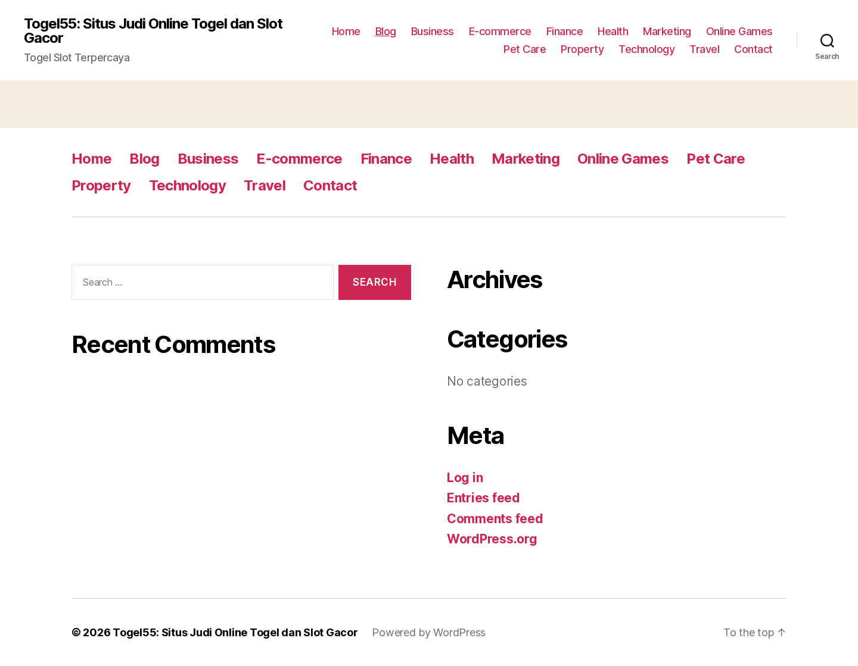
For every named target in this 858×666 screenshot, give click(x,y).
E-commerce (500, 31)
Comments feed (495, 518)
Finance (564, 31)
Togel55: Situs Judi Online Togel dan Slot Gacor (153, 31)
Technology (646, 49)
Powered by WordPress (429, 632)
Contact (753, 49)
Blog (385, 31)
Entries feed (483, 497)
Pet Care (524, 49)
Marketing (667, 31)
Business (432, 31)
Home (346, 31)
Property (582, 49)
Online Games (739, 31)
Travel (704, 49)
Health (613, 31)
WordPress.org (492, 538)
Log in (465, 477)
